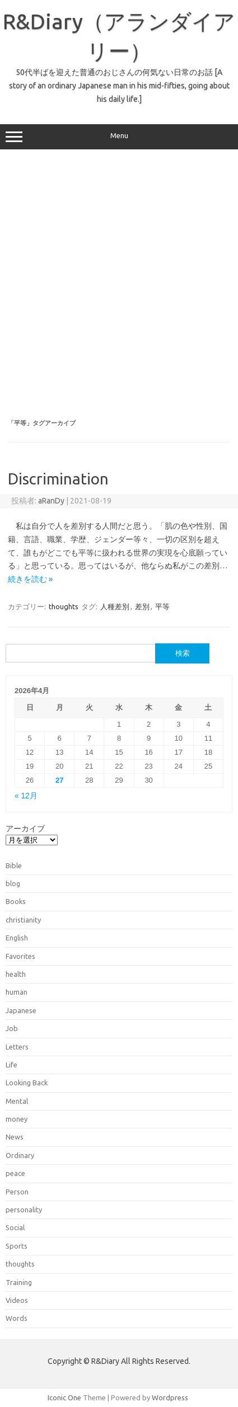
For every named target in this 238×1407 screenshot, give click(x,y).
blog (13, 883)
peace (15, 1173)
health (16, 974)
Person (17, 1192)
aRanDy (51, 500)
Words (16, 1318)
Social (15, 1227)
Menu (119, 137)
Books (16, 901)
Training (19, 1282)
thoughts (63, 606)
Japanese (21, 1010)
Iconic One (64, 1397)
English (17, 938)
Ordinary (20, 1155)
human (16, 992)
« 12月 (26, 796)
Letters (17, 1047)
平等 (162, 606)
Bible (14, 865)
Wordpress (170, 1397)
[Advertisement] (118, 284)
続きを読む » (30, 579)
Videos (17, 1300)
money (16, 1119)
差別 (142, 606)
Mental (17, 1101)
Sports (16, 1246)
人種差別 (114, 606)
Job (12, 1028)
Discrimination (58, 478)
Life (11, 1065)
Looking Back (27, 1082)
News (15, 1137)
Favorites (20, 956)
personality (24, 1209)
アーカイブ (25, 828)
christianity (23, 920)
